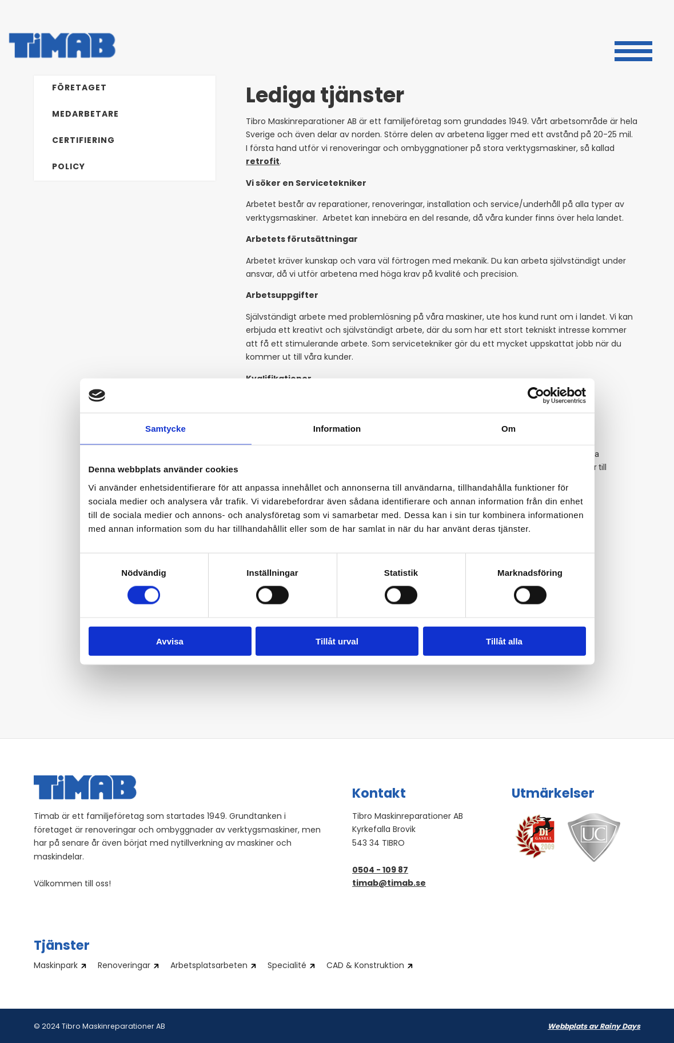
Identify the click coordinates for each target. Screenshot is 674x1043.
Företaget (79, 88)
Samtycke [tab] (165, 428)
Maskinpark (56, 966)
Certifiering (83, 141)
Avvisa (170, 641)
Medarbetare (85, 114)
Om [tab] (508, 428)
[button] (633, 49)
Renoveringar (124, 966)
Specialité (287, 966)
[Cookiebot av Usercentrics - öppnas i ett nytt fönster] (536, 395)
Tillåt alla (504, 641)
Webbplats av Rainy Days (594, 1027)
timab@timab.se (389, 883)
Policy (68, 167)
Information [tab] (337, 428)
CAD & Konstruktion (365, 966)
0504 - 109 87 (380, 870)
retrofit (263, 162)
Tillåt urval (337, 641)
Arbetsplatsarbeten (209, 966)
